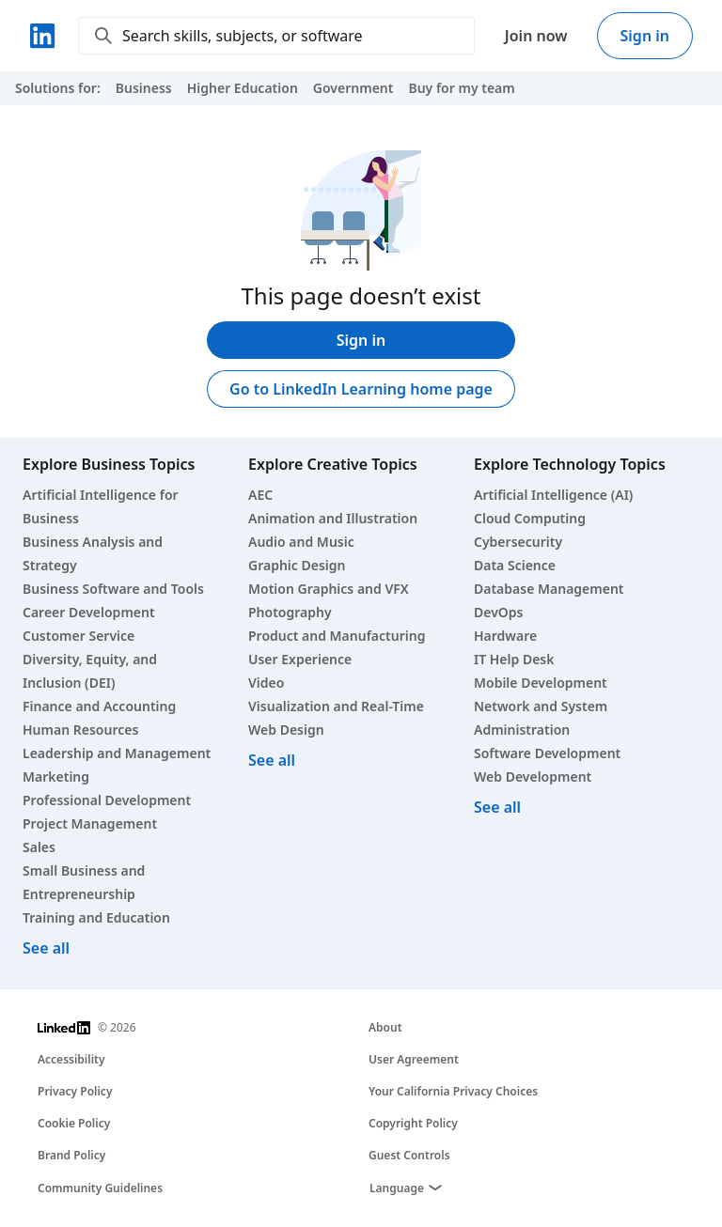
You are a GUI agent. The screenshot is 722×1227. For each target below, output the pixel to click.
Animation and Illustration (332, 518)
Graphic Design (296, 565)
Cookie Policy (74, 1123)
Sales (39, 847)
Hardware (505, 636)
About (385, 1027)
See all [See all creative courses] (271, 760)
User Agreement (414, 1059)
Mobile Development (540, 682)
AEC (260, 495)
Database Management (549, 589)
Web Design (286, 729)
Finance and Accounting (99, 706)
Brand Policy (71, 1155)
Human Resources (80, 729)
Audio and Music (301, 542)
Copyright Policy (413, 1123)
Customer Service (78, 636)
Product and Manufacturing (336, 636)
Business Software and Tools (113, 589)
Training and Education (96, 917)
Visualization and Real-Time (336, 706)
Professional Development (107, 800)
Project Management (90, 823)
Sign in (644, 35)
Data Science (515, 565)
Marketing (56, 776)
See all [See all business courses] (46, 948)
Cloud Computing (530, 518)
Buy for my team (461, 88)
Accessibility (71, 1059)
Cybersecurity (518, 542)
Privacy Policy (75, 1091)
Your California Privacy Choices (453, 1091)
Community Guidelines (100, 1188)
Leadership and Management (117, 753)
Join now (536, 35)
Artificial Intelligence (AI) (553, 495)
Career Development (89, 612)
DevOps (499, 612)
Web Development (532, 776)
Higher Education (242, 88)
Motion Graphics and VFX (328, 589)
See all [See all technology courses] (497, 807)
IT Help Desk (514, 659)
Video (266, 682)
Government (353, 88)
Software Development (547, 753)
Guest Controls (409, 1155)
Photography (290, 612)
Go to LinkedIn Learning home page (361, 389)
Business (144, 88)
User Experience (300, 659)
